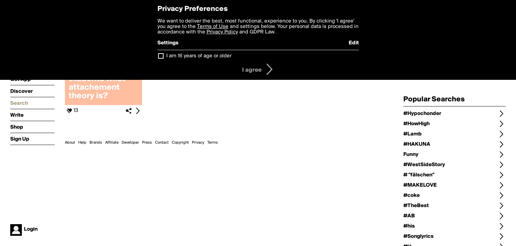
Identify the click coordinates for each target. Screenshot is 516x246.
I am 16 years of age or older (199, 56)
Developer (130, 143)
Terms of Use (212, 26)
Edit (354, 43)
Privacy (198, 143)
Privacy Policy (222, 32)
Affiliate (111, 143)
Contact (162, 143)
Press (147, 143)
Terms (212, 143)
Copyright (180, 143)
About (70, 143)
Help (82, 143)
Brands (95, 143)
